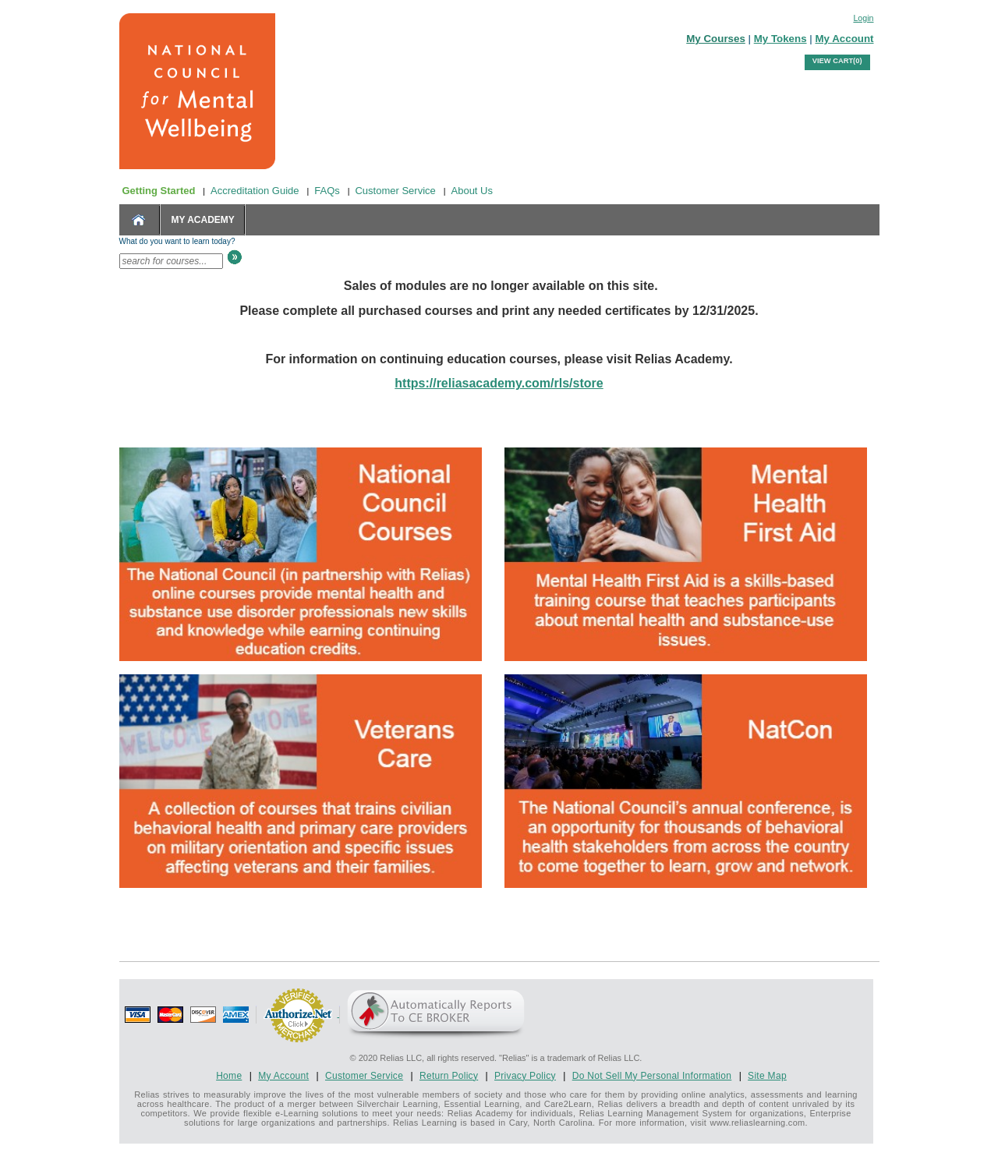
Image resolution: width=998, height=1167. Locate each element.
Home (229, 1075)
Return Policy (448, 1075)
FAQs (327, 190)
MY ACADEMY (203, 219)
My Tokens (780, 38)
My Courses (715, 38)
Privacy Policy (525, 1075)
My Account (844, 38)
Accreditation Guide (255, 190)
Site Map (767, 1075)
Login (863, 18)
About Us (472, 190)
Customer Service (395, 190)
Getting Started (159, 190)
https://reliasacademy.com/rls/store (499, 383)
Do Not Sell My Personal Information (652, 1075)
